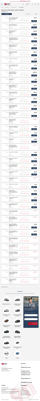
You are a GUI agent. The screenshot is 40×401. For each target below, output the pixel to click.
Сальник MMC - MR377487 (12, 139)
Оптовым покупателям (25, 391)
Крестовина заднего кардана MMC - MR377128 (13, 99)
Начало (2, 7)
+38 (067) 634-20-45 (26, 367)
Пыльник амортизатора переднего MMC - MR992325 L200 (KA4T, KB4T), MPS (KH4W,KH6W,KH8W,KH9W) (14, 259)
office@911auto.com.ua (26, 382)
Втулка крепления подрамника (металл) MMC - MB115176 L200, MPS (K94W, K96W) (13, 146)
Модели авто (7, 7)
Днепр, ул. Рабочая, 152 (5, 370)
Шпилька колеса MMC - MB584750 (13, 159)
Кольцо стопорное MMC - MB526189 (13, 198)
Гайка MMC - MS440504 (13, 265)
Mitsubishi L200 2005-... (14, 7)
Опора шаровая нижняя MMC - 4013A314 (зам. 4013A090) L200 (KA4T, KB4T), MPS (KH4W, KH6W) (13, 165)
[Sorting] (30, 14)
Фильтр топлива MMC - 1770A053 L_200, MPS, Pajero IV (13, 52)
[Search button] (23, 4)
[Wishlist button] (7, 17)
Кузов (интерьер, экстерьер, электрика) (9, 392)
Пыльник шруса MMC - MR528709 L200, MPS (13, 93)
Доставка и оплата (24, 390)
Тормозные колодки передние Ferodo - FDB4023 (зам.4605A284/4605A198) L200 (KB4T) (13, 280)
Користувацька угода (25, 393)
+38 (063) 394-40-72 (26, 373)
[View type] (36, 14)
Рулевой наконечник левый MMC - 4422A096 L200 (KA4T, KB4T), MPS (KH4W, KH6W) (13, 252)
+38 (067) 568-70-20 (25, 378)
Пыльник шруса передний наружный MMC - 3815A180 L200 (13, 218)
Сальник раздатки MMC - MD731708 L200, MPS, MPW (13, 204)
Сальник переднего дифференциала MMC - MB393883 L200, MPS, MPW (13, 225)
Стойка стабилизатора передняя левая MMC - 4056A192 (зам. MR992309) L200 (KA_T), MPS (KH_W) (13, 106)
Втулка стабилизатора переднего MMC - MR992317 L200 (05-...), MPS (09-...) (13, 86)
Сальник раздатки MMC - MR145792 (13, 172)
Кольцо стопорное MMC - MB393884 (13, 133)
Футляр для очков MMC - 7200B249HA (13, 178)
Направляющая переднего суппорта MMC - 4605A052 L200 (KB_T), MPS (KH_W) (13, 191)
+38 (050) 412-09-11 (25, 371)
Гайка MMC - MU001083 (13, 152)
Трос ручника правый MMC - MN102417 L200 (13, 211)
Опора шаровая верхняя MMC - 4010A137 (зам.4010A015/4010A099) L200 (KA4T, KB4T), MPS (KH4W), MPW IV (13, 245)
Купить (34, 21)
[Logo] (7, 4)
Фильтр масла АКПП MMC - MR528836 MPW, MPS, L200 (13, 232)
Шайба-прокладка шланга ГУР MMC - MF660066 (12, 120)
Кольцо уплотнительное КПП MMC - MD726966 (13, 127)
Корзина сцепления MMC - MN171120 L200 (13, 25)
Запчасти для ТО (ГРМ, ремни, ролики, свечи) (10, 391)
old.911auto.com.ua (25, 1)
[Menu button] (2, 4)
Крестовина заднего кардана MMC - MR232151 (13, 31)
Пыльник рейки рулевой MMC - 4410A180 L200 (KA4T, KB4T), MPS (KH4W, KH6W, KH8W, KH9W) (13, 18)
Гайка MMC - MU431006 (13, 184)
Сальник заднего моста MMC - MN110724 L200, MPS (13, 66)
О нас (22, 387)
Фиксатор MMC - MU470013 (12, 79)
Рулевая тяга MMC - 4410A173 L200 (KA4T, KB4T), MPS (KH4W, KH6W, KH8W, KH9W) (13, 73)
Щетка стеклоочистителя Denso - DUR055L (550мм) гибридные (13, 113)
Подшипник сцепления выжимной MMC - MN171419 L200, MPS (13, 45)
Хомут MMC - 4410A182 (13, 58)
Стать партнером (33, 323)
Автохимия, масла (4, 387)
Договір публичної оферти (26, 394)
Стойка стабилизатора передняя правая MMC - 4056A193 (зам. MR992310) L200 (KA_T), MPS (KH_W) (13, 273)
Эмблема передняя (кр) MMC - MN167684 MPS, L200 (13, 239)
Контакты (22, 389)
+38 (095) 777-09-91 (25, 374)
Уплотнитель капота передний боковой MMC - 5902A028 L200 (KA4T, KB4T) (13, 38)
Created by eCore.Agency (5, 399)
